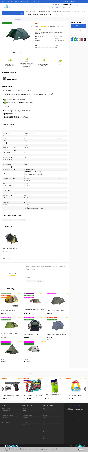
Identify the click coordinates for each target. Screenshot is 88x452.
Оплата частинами (26, 424)
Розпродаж (24, 422)
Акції (44, 422)
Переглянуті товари (53, 374)
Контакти (17, 1)
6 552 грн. (11, 338)
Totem (25, 190)
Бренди (44, 424)
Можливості (45, 441)
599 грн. (69, 398)
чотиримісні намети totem (20, 219)
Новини (44, 438)
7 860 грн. (11, 362)
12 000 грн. (34, 314)
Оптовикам (45, 427)
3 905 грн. (58, 338)
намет (56, 43)
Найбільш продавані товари (37, 374)
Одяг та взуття (5, 420)
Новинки (24, 408)
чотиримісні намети (6, 219)
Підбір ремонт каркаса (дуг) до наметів (14, 77)
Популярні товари (25, 410)
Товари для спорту (5, 413)
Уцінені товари (25, 417)
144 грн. (11, 252)
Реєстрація (72, 1)
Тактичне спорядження (6, 422)
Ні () (40, 281)
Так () (37, 281)
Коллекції (45, 434)
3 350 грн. (34, 338)
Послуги (44, 431)
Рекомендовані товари (27, 415)
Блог (44, 436)
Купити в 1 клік (79, 30)
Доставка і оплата (25, 1)
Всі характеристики (57, 36)
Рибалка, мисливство (6, 410)
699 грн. (33, 399)
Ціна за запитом (12, 79)
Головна (3, 1)
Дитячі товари (4, 417)
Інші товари (59, 138)
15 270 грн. (34, 362)
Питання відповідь (46, 420)
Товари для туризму (6, 408)
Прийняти (80, 449)
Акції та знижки (25, 413)
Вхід (68, 1)
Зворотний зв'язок (56, 7)
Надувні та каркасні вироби (7, 415)
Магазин (44, 429)
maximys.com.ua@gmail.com (75, 409)
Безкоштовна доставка (27, 420)
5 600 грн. (11, 314)
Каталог (10, 1)
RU (65, 1)
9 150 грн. (58, 314)
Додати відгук (16, 258)
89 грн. (48, 398)
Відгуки (33, 1)
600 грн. (12, 399)
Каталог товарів (13, 13)
